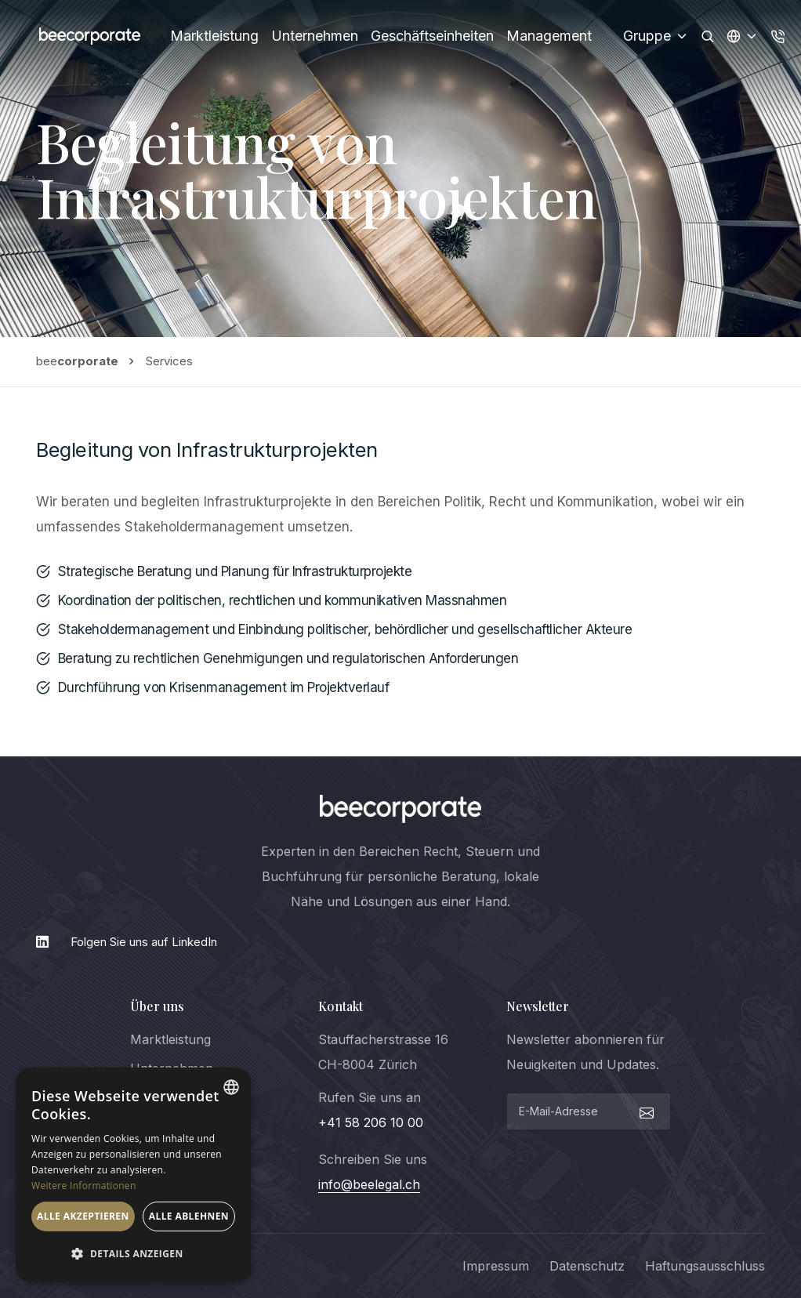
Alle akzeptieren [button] (83, 1216)
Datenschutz (587, 1266)
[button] (133, 1254)
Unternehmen (314, 35)
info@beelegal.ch (369, 1184)
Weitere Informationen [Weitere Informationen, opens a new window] (83, 1185)
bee (77, 361)
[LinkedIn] (400, 942)
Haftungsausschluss (705, 1266)
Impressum (495, 1266)
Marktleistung (214, 35)
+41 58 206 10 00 (370, 1122)
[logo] (400, 809)
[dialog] (133, 1175)
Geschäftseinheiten (432, 35)
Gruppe (656, 35)
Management (549, 35)
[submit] (644, 1111)
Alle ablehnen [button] (189, 1216)
